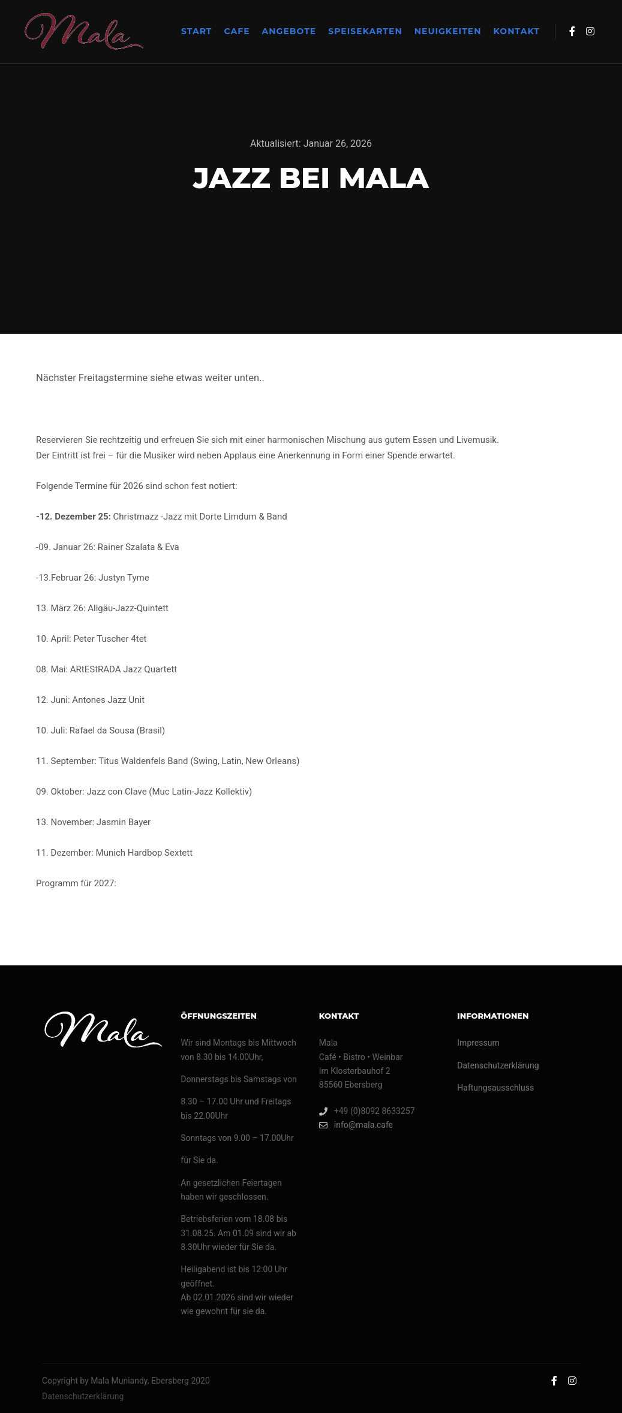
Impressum (478, 1042)
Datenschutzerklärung (498, 1065)
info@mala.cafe (356, 1125)
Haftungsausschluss (495, 1087)
